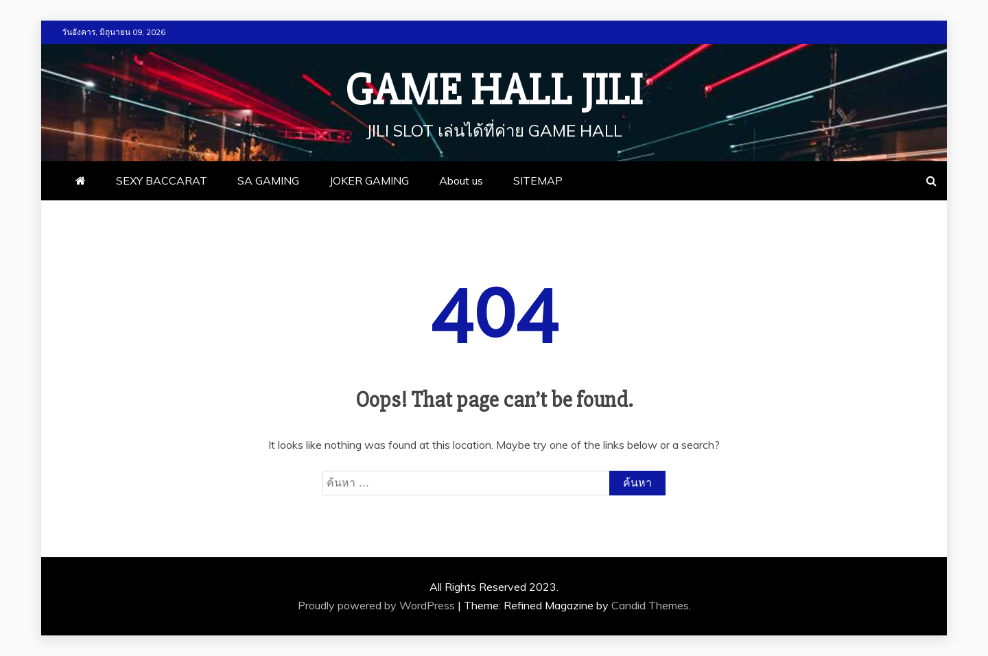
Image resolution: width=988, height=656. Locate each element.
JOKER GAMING (369, 180)
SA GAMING (268, 180)
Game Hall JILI (494, 90)
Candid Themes (650, 605)
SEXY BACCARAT (161, 180)
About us (461, 180)
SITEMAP (538, 180)
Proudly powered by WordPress (378, 605)
